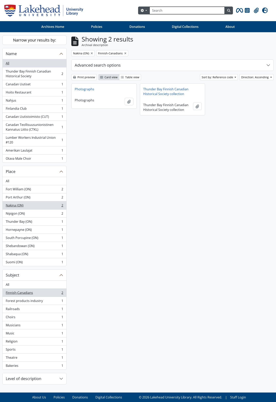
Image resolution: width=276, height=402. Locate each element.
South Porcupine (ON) (34, 238)
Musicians (34, 326)
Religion (34, 342)
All (7, 63)
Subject (12, 275)
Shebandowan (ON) (34, 246)
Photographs (84, 89)
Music (34, 334)
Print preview (84, 77)
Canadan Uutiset (34, 85)
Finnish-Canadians (34, 293)
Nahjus (34, 101)
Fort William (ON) (34, 190)
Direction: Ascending (255, 77)
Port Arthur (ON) (34, 198)
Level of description (23, 378)
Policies (96, 27)
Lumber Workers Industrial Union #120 (34, 139)
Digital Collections (185, 27)
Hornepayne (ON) (34, 230)
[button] (239, 10)
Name (11, 53)
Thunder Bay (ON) (34, 222)
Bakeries (34, 366)
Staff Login (238, 397)
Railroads (34, 310)
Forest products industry (34, 301)
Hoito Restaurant (34, 93)
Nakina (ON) (34, 206)
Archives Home (52, 27)
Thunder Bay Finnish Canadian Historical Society (34, 73)
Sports (34, 350)
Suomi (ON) (34, 263)
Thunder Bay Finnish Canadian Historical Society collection (165, 91)
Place (10, 171)
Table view (130, 77)
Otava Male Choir (34, 159)
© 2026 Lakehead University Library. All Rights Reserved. (180, 397)
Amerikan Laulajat (34, 151)
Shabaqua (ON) (34, 255)
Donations (137, 27)
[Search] (187, 10)
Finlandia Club (34, 109)
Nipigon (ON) (34, 214)
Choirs (34, 318)
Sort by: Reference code (218, 77)
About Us (39, 397)
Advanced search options (98, 65)
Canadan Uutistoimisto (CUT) (34, 117)
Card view (109, 77)
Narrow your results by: (34, 40)
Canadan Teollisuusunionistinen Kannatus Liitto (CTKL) (34, 127)
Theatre (34, 358)
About (230, 27)
